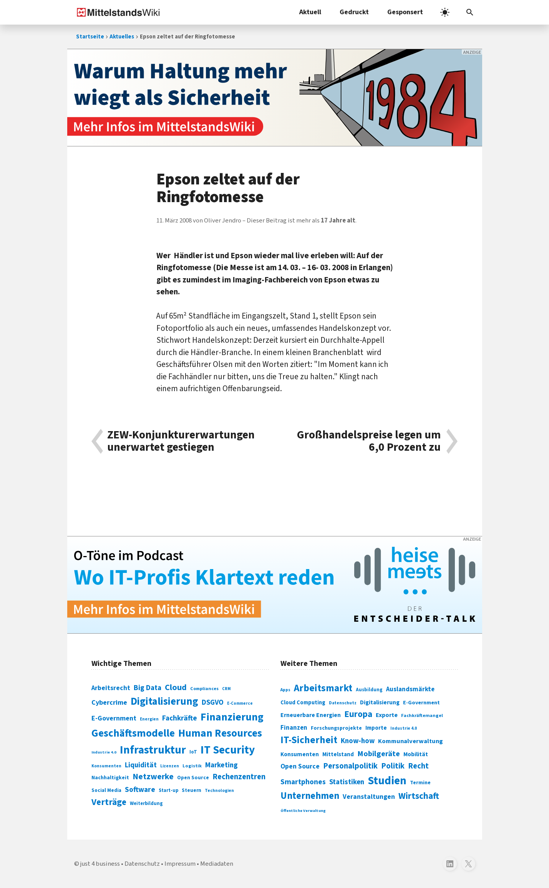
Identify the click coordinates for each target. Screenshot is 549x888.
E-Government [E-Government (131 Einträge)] (113, 718)
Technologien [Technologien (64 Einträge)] (219, 790)
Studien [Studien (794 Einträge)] (387, 781)
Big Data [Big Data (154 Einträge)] (147, 687)
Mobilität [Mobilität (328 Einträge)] (415, 754)
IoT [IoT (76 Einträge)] (193, 752)
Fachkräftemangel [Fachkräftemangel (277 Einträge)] (422, 715)
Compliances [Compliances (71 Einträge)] (204, 688)
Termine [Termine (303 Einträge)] (420, 783)
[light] (445, 12)
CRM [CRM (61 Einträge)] (226, 689)
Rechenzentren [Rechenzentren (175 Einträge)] (238, 776)
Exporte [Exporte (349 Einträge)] (387, 715)
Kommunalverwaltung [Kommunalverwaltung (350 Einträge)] (410, 741)
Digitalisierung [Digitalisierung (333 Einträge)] (380, 702)
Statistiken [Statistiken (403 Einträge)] (346, 782)
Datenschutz (142, 863)
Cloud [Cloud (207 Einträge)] (176, 687)
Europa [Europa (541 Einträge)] (358, 714)
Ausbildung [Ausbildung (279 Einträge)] (369, 689)
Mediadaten (216, 863)
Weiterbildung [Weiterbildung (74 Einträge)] (146, 803)
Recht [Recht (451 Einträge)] (418, 766)
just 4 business (100, 863)
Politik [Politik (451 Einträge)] (393, 766)
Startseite (90, 37)
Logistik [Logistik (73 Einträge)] (192, 765)
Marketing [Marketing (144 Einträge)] (221, 765)
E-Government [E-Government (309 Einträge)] (421, 703)
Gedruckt (354, 12)
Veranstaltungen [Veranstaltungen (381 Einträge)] (369, 797)
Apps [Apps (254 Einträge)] (285, 690)
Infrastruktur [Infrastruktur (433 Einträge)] (153, 750)
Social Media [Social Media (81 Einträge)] (106, 790)
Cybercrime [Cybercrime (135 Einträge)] (109, 702)
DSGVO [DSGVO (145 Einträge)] (213, 702)
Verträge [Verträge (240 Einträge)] (108, 802)
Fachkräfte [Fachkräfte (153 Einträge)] (179, 718)
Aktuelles (121, 37)
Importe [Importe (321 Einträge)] (376, 728)
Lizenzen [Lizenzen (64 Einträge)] (169, 766)
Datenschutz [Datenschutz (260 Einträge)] (343, 703)
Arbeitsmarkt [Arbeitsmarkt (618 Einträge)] (323, 688)
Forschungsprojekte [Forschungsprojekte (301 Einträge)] (336, 728)
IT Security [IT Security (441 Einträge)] (228, 750)
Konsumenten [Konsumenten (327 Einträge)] (299, 754)
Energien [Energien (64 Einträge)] (149, 719)
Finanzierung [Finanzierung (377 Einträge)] (232, 717)
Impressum (180, 863)
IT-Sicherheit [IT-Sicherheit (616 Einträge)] (308, 740)
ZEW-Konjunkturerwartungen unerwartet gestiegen (181, 441)
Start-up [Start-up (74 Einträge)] (168, 790)
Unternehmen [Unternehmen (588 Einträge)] (309, 796)
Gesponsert (405, 12)
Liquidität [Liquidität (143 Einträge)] (141, 765)
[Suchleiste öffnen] (470, 12)
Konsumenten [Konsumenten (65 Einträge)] (106, 766)
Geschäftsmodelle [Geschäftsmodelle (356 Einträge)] (133, 733)
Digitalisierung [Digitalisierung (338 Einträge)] (164, 701)
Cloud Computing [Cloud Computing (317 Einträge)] (302, 703)
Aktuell (310, 12)
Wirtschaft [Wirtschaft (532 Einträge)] (418, 796)
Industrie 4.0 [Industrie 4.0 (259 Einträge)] (403, 728)
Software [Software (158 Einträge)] (140, 789)
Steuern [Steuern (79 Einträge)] (191, 790)
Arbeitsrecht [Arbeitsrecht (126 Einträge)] (110, 688)
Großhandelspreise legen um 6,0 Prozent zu (369, 441)
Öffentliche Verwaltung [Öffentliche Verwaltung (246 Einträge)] (303, 810)
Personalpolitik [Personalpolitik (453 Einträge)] (350, 766)
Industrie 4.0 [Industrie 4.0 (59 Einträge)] (103, 752)
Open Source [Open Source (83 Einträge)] (193, 777)
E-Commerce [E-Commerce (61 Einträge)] (240, 703)
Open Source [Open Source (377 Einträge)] (300, 766)
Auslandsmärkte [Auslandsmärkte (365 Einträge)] (410, 689)
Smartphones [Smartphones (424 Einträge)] (303, 782)
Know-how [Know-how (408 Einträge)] (358, 741)
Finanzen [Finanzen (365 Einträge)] (293, 727)
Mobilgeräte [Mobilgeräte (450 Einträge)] (378, 753)
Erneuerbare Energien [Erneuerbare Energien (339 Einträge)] (310, 715)
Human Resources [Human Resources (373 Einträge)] (220, 733)
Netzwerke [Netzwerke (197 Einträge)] (153, 777)
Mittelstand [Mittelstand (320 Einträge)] (338, 754)
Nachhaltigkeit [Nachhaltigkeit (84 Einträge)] (110, 778)
